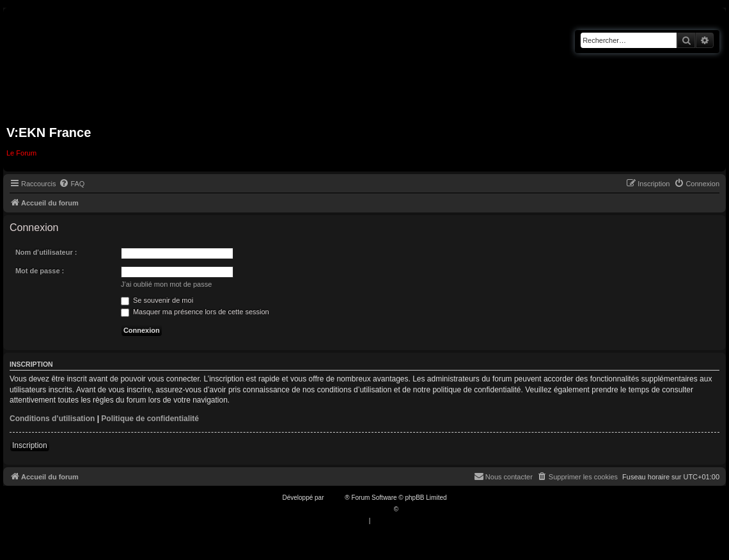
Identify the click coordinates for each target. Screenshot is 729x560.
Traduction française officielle (351, 509)
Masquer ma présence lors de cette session (195, 312)
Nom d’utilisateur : (46, 252)
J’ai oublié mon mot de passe (166, 284)
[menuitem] (71, 183)
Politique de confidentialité (150, 418)
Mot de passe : (39, 271)
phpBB (335, 497)
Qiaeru (409, 509)
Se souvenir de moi (157, 300)
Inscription (29, 445)
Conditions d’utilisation (52, 418)
